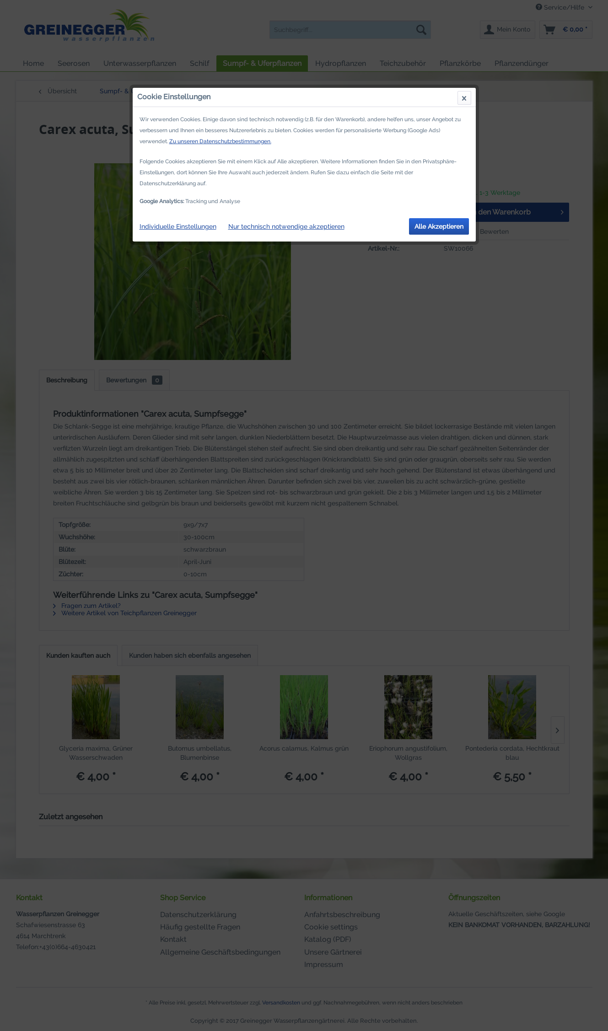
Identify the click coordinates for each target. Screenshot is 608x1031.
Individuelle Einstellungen (178, 226)
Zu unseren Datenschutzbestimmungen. (220, 141)
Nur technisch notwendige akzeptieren (286, 226)
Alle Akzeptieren (438, 226)
